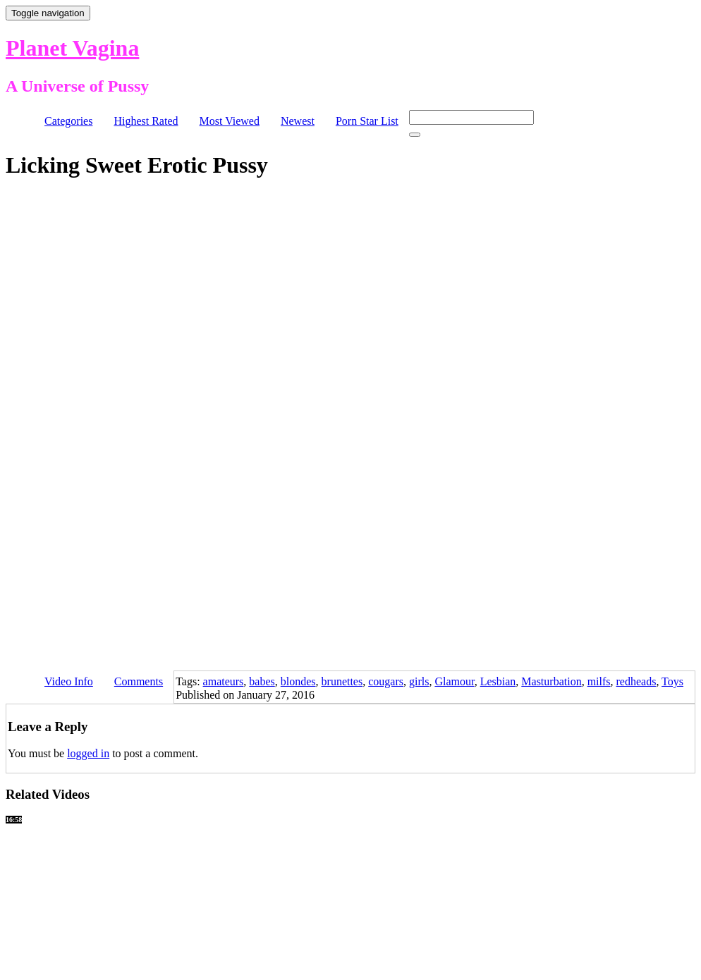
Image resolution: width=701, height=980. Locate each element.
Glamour (454, 681)
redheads (636, 681)
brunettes (342, 681)
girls (419, 681)
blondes (298, 681)
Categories (68, 121)
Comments (138, 681)
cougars (385, 681)
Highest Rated (146, 121)
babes (261, 681)
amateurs (223, 681)
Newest (298, 121)
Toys (672, 681)
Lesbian (498, 681)
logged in (88, 753)
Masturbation (551, 681)
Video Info (68, 681)
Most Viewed (230, 121)
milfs (599, 681)
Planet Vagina (72, 48)
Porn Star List (367, 121)
